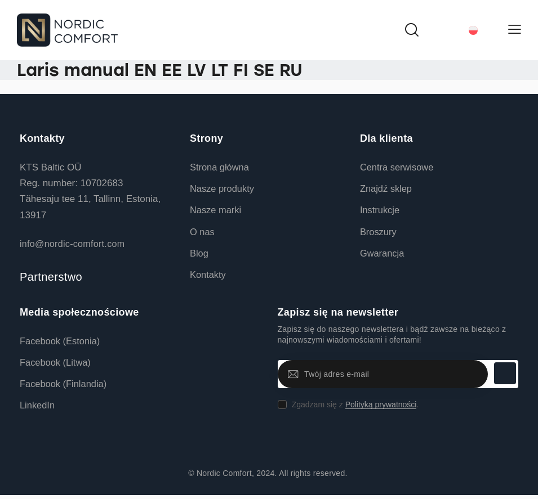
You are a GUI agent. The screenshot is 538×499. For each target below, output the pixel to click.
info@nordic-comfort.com (72, 244)
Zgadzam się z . (355, 406)
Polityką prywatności (381, 407)
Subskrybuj (504, 376)
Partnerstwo (51, 277)
